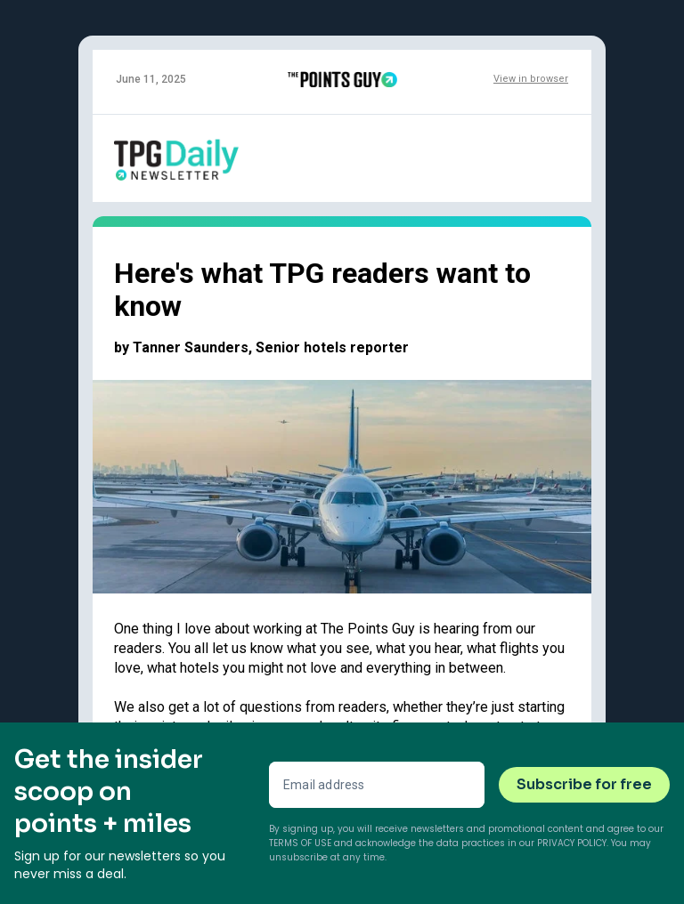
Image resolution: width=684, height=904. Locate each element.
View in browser (530, 79)
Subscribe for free (584, 784)
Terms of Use (300, 843)
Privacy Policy (572, 843)
